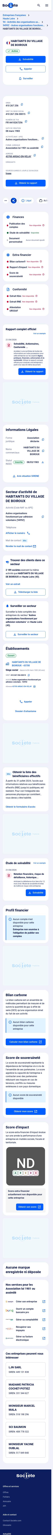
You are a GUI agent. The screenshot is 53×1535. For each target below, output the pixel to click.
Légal (26, 200)
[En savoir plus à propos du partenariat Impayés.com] (44, 1328)
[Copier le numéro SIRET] (29, 113)
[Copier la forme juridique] (42, 147)
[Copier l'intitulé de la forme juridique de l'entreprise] (43, 439)
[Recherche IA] (14, 200)
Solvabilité (25, 59)
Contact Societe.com (12, 1520)
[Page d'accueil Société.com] (10, 5)
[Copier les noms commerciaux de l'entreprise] (43, 451)
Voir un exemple (39, 334)
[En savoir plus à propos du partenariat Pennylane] (44, 1338)
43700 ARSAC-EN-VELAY (18, 156)
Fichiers (6, 1497)
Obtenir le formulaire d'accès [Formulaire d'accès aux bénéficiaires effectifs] (20, 806)
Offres (5, 1492)
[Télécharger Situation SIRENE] (43, 462)
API (4, 1506)
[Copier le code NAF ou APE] (43, 138)
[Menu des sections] (6, 200)
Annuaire (7, 1501)
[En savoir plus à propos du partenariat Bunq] (44, 1310)
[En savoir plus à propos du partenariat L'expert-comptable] (44, 1319)
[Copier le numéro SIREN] (22, 104)
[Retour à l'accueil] (25, 1475)
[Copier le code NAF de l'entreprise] (43, 517)
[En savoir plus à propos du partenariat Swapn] (44, 1301)
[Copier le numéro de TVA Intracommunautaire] (26, 121)
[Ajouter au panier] (32, 371)
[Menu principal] (46, 5)
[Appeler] (26, 69)
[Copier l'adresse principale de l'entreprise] (34, 155)
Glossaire (7, 1525)
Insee (8, 173)
